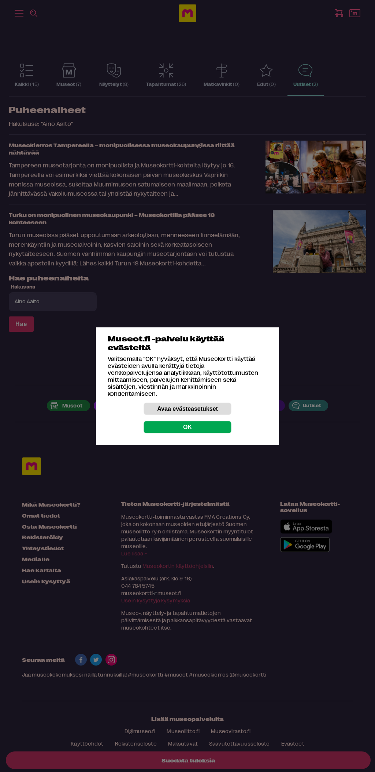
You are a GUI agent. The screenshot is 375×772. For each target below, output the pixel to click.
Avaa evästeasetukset (187, 408)
